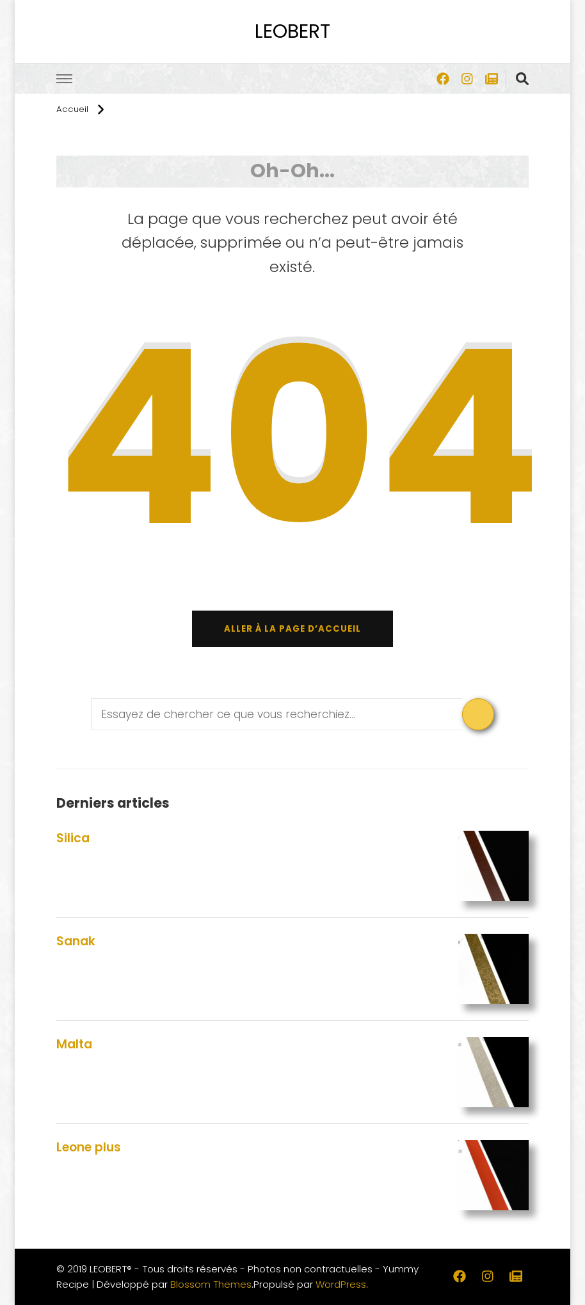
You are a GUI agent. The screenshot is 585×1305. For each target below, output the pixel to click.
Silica (73, 838)
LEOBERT (292, 31)
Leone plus (88, 1147)
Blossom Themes (211, 1284)
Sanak (75, 941)
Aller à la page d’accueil (292, 629)
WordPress (341, 1284)
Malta (74, 1044)
